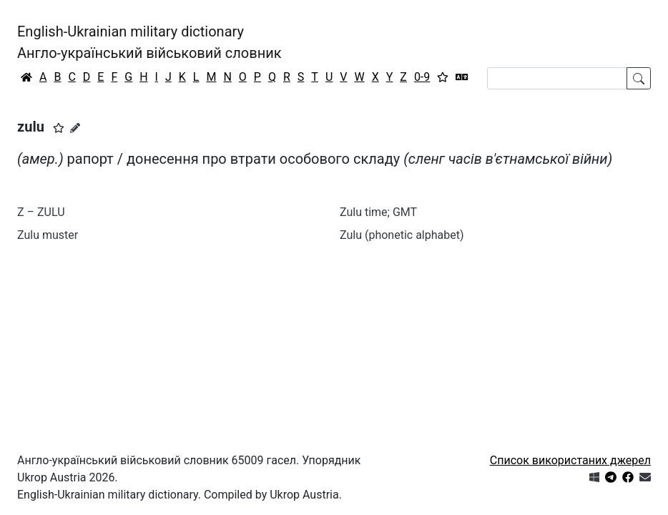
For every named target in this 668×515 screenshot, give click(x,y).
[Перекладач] (462, 77)
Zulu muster (47, 235)
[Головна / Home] (26, 77)
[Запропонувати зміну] (75, 128)
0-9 (422, 77)
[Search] (557, 78)
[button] (58, 128)
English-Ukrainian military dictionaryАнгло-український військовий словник (149, 42)
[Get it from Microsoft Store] (594, 477)
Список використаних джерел (570, 460)
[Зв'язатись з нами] (645, 477)
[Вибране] (442, 77)
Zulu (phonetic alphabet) (402, 235)
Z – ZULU (41, 212)
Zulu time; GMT (378, 212)
